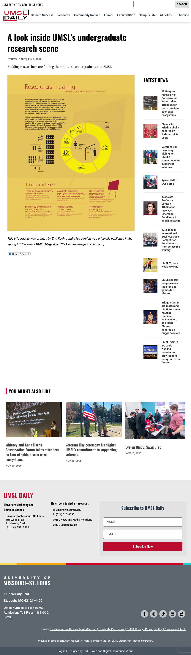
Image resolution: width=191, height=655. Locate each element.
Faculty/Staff (126, 15)
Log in (61, 651)
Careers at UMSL (175, 629)
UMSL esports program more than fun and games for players (170, 286)
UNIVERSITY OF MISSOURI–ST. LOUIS (22, 4)
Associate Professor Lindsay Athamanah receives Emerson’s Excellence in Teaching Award (171, 208)
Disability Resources (111, 629)
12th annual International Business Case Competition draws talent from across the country (171, 240)
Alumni (108, 15)
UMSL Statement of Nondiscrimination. (132, 640)
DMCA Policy (135, 629)
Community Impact (87, 15)
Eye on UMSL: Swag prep (170, 182)
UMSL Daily (18, 59)
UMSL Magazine (47, 244)
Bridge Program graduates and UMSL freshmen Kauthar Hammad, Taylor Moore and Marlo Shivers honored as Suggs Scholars (171, 318)
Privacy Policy (153, 629)
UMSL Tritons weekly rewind (170, 265)
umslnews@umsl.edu (68, 509)
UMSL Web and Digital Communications (108, 651)
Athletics (166, 15)
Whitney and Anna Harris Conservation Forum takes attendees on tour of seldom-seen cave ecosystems (171, 103)
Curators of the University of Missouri (73, 629)
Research (63, 15)
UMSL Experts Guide (65, 524)
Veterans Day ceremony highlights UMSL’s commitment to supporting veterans (171, 157)
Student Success (42, 15)
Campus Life (147, 15)
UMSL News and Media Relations (72, 519)
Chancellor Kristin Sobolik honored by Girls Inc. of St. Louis (170, 131)
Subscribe (182, 15)
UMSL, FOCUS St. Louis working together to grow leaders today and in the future (171, 352)
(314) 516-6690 (65, 514)
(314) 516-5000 (35, 608)
